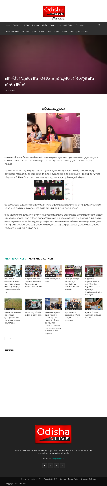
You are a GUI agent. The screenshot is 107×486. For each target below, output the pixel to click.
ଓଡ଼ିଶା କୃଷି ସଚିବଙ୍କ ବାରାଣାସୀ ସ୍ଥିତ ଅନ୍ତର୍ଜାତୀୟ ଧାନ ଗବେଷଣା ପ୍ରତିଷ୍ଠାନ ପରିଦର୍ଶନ (72, 284)
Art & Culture (69, 25)
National (35, 25)
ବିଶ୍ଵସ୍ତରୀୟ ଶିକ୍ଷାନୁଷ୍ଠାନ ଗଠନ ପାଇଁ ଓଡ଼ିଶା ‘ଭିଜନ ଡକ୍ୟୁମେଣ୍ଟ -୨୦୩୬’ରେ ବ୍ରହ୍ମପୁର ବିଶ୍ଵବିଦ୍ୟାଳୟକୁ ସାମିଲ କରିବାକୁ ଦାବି (93, 287)
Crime (49, 31)
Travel (41, 31)
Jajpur (27, 275)
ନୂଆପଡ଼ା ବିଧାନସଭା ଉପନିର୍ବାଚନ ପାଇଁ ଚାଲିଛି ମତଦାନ (93, 315)
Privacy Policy (73, 479)
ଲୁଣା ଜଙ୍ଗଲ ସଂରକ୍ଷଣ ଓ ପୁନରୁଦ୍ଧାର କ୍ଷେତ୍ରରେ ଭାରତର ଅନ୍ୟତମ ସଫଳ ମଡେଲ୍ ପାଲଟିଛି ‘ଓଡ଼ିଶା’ (13, 317)
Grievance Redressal (88, 479)
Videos (64, 31)
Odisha (44, 25)
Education (80, 25)
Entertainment (55, 25)
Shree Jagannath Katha (79, 31)
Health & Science (12, 31)
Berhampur (90, 275)
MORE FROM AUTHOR (41, 258)
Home (8, 25)
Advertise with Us (34, 479)
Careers (63, 479)
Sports (34, 31)
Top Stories (17, 25)
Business (25, 31)
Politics (27, 25)
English (56, 31)
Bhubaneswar (70, 309)
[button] (99, 25)
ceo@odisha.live (58, 458)
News (27, 309)
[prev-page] (6, 338)
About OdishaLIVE (50, 479)
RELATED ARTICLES (15, 258)
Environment (9, 309)
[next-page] (10, 338)
